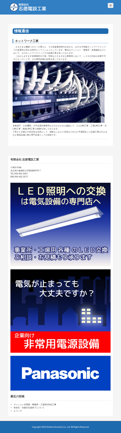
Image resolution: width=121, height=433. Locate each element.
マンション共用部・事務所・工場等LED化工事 (35, 404)
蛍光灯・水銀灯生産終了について (29, 407)
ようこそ (18, 411)
